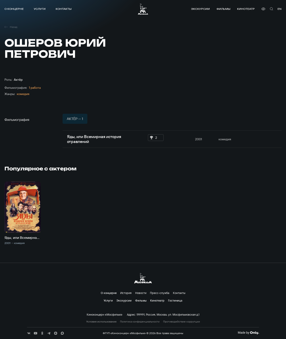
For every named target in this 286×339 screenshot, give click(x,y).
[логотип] (143, 9)
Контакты (64, 8)
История (126, 293)
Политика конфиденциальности (140, 321)
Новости (140, 293)
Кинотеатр (246, 8)
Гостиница (175, 300)
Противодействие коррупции (181, 321)
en (280, 8)
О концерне (14, 8)
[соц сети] (29, 333)
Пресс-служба (159, 293)
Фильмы (223, 8)
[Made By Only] (248, 333)
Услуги (40, 8)
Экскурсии (200, 8)
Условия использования (101, 321)
